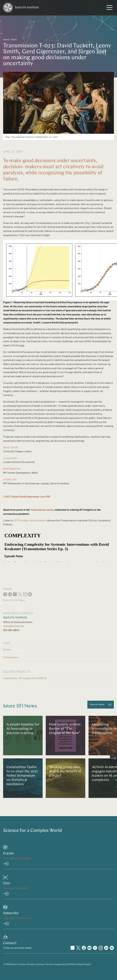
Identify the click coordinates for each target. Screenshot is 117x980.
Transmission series (41, 509)
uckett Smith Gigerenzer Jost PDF (31, 496)
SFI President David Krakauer (30, 520)
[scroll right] (113, 758)
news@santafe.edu (13, 625)
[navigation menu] (109, 8)
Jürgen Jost (9, 479)
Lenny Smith (10, 458)
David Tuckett (10, 447)
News (14, 40)
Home (6, 40)
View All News (97, 704)
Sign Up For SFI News (14, 600)
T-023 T (7, 496)
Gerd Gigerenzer (12, 468)
